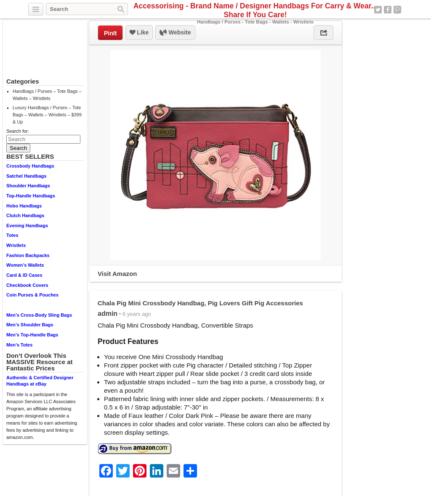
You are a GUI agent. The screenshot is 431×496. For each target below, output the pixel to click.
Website (175, 33)
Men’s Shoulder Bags (29, 324)
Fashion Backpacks (28, 255)
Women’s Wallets (25, 265)
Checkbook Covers (27, 285)
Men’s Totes (19, 344)
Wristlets (16, 245)
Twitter (378, 9)
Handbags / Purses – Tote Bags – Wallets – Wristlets (47, 95)
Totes (12, 235)
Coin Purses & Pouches (32, 294)
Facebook (387, 9)
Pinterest (397, 9)
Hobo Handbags (24, 205)
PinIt (110, 33)
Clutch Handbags (25, 215)
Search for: (17, 131)
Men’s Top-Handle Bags (32, 334)
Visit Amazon (117, 273)
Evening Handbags (27, 225)
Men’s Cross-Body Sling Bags (39, 315)
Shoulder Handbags (28, 185)
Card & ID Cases (24, 275)
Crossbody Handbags (30, 165)
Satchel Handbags (26, 175)
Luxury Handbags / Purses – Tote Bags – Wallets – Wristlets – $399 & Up (47, 114)
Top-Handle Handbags (30, 195)
